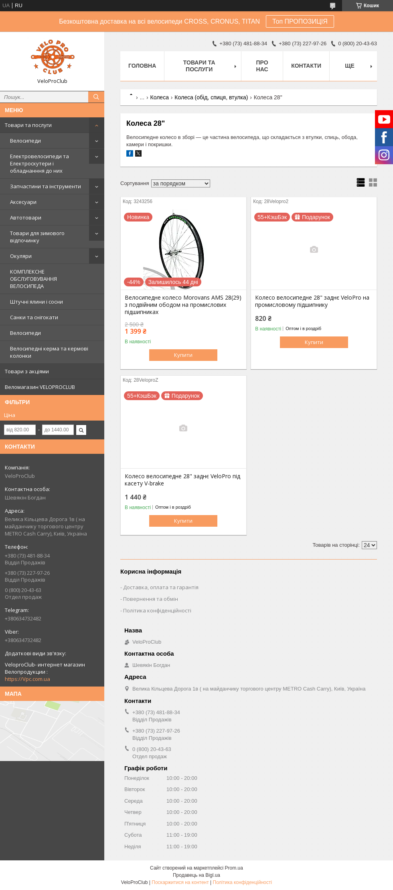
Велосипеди (25, 140)
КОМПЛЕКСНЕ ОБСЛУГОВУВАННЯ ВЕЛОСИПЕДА (33, 279)
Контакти (306, 65)
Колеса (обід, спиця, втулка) (211, 97)
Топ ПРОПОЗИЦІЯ (300, 21)
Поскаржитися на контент (180, 882)
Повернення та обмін (150, 598)
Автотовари (25, 217)
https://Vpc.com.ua (27, 679)
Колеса (159, 97)
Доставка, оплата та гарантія (161, 587)
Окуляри (21, 256)
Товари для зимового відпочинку (37, 237)
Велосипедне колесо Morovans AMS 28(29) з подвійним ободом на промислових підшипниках (183, 305)
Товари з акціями (27, 371)
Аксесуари (23, 201)
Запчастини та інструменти (45, 186)
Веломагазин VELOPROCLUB (40, 387)
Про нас (262, 65)
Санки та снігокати (34, 317)
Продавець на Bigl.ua (196, 875)
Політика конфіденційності (157, 610)
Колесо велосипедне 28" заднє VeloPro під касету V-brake (182, 480)
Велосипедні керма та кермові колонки (49, 352)
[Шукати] (96, 97)
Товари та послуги (28, 125)
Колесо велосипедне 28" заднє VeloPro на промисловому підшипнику (312, 301)
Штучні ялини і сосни (36, 301)
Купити (183, 354)
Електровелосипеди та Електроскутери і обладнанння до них (39, 163)
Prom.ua (234, 868)
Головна (142, 65)
